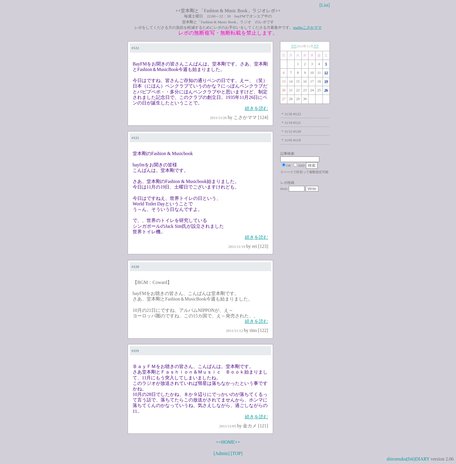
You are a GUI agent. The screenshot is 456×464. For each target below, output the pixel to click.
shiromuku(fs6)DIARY (408, 458)
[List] (324, 5)
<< (293, 45)
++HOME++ (228, 442)
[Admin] (221, 453)
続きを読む (256, 108)
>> (316, 45)
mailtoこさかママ (307, 27)
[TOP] (237, 453)
